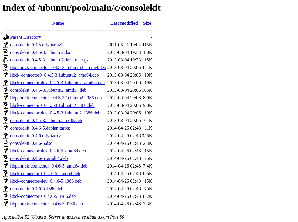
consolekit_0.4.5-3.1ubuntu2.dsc (40, 52)
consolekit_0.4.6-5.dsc (31, 143)
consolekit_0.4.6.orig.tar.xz (35, 135)
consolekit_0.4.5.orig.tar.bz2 (36, 44)
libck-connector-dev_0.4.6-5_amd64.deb (48, 150)
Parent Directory (25, 37)
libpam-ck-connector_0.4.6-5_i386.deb (46, 203)
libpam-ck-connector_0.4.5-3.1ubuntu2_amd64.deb (58, 67)
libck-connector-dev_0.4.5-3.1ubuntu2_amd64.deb (57, 82)
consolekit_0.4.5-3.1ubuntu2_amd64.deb (48, 90)
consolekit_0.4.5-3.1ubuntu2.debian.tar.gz (49, 59)
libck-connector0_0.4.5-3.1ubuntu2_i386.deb (52, 105)
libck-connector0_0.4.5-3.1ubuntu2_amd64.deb (54, 75)
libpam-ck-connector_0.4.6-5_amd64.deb (48, 165)
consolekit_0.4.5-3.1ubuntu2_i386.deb (46, 120)
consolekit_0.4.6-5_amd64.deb (39, 158)
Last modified (124, 23)
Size (147, 23)
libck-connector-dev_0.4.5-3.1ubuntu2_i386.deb (55, 112)
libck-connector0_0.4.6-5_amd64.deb (45, 173)
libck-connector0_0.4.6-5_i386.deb (43, 196)
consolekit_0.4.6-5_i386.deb (36, 188)
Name (58, 23)
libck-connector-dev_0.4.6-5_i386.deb (45, 181)
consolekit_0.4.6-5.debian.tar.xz (40, 128)
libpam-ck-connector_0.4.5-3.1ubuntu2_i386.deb (56, 97)
